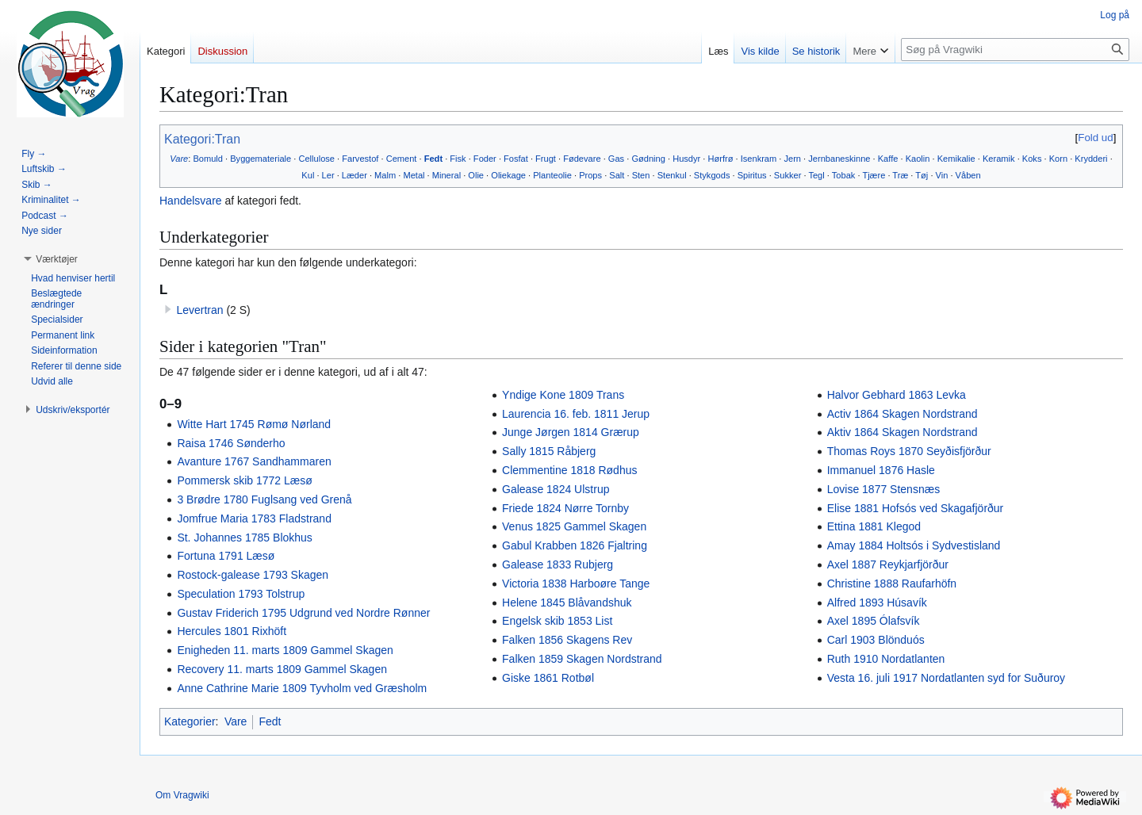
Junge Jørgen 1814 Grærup (570, 432)
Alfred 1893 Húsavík (877, 602)
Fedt (433, 158)
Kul (307, 175)
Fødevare (581, 158)
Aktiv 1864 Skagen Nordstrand (902, 432)
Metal (413, 175)
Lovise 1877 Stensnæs (883, 489)
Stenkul (672, 175)
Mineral (446, 175)
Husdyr (686, 158)
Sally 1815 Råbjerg (549, 451)
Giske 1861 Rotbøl (548, 678)
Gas (616, 158)
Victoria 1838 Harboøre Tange (576, 583)
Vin (942, 175)
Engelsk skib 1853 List (557, 620)
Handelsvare (190, 200)
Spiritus (752, 175)
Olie (476, 175)
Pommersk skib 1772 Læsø (244, 480)
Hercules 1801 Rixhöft (231, 631)
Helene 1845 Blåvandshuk (566, 602)
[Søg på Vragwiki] (1015, 49)
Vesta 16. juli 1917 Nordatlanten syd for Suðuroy (946, 678)
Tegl (816, 175)
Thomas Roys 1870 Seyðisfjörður (909, 451)
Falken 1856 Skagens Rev (567, 639)
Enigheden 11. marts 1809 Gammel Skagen (285, 650)
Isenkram (759, 158)
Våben (968, 175)
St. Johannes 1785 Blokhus (244, 537)
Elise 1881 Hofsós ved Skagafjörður (915, 508)
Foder (484, 158)
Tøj (921, 175)
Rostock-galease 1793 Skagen (252, 574)
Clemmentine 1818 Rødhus (569, 470)
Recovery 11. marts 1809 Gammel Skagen (282, 669)
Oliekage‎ (508, 175)
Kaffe (888, 158)
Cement (401, 158)
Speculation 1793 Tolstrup (241, 593)
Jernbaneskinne (839, 158)
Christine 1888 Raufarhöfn (891, 583)
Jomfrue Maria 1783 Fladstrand (254, 518)
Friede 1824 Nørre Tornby (565, 508)
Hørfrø (720, 158)
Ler (328, 175)
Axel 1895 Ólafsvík (873, 620)
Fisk (458, 158)
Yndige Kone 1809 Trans (563, 394)
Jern (792, 158)
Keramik (999, 158)
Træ (900, 175)
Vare (179, 158)
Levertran (199, 310)
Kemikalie (956, 158)
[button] (57, 259)
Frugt (545, 158)
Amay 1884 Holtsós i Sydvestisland (914, 545)
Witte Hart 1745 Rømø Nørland (254, 424)
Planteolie (552, 175)
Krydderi (1091, 158)
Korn (1058, 158)
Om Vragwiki (182, 795)
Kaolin (918, 158)
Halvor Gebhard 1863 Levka (896, 394)
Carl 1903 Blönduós (876, 639)
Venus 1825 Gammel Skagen (574, 526)
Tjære (873, 175)
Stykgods (712, 175)
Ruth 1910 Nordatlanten (886, 658)
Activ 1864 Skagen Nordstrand (902, 414)
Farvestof (360, 158)
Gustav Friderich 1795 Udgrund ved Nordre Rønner (303, 612)
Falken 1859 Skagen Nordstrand (582, 658)
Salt (616, 175)
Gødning (648, 158)
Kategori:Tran (202, 139)
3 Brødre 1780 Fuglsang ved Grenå (264, 499)
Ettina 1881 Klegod (874, 526)
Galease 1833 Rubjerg (557, 564)
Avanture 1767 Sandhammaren (254, 461)
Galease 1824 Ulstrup (555, 489)
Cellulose (316, 158)
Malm (385, 175)
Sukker (787, 175)
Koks (1032, 158)
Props (590, 175)
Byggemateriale (260, 158)
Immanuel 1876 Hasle (881, 470)
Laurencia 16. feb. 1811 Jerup (576, 414)
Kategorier (190, 721)
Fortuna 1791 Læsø (225, 555)
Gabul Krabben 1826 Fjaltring (574, 545)
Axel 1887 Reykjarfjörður (887, 564)
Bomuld (208, 158)
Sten (641, 175)
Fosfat (516, 158)
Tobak (844, 175)
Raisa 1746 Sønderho (231, 443)
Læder (354, 175)
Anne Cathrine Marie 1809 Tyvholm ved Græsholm (302, 688)
